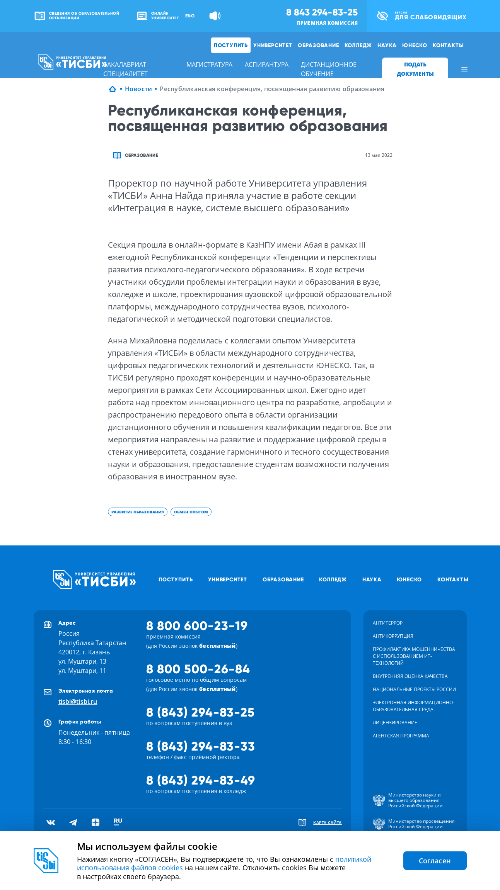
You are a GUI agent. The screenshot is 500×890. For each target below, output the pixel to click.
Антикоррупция (393, 636)
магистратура (209, 64)
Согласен (435, 860)
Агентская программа (401, 735)
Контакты (448, 45)
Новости (138, 89)
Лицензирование (395, 722)
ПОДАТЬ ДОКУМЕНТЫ (415, 69)
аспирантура (266, 64)
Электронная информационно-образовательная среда (413, 706)
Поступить (231, 45)
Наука (387, 45)
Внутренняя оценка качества (410, 676)
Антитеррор (388, 623)
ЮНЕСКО (414, 45)
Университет (272, 45)
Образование (318, 45)
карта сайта (327, 822)
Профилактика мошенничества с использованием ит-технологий (414, 656)
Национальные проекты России (414, 689)
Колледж (358, 45)
